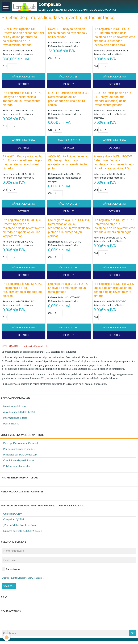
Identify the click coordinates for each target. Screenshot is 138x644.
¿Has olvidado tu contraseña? (31, 578)
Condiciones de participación (19, 461)
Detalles (23, 85)
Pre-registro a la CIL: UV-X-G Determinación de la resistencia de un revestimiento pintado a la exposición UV (114, 163)
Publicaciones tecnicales (16, 466)
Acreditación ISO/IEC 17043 (19, 412)
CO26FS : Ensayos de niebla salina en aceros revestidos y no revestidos (67, 34)
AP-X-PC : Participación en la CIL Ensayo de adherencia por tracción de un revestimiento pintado (23, 163)
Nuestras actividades (14, 407)
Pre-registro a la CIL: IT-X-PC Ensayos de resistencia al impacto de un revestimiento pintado (22, 100)
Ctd (5, 66)
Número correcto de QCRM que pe (22, 531)
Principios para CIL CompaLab (20, 455)
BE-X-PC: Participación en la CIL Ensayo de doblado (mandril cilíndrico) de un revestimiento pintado (112, 100)
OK (133, 633)
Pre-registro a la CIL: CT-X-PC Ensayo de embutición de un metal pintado (68, 289)
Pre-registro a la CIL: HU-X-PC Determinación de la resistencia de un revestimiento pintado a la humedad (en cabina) (69, 229)
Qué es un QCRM (12, 514)
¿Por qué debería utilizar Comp (20, 525)
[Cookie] (6, 637)
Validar (8, 586)
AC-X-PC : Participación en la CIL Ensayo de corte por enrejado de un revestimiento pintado (67, 163)
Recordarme (11, 570)
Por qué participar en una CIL (19, 449)
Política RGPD (11, 424)
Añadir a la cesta (24, 77)
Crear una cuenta (9, 578)
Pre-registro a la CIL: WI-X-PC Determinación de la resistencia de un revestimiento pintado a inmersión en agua (114, 227)
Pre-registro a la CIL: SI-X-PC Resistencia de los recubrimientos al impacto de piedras (22, 291)
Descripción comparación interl (20, 444)
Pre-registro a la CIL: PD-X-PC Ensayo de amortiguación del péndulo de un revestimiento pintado (113, 291)
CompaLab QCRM (13, 520)
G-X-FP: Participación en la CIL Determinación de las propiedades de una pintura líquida (68, 100)
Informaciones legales (15, 418)
